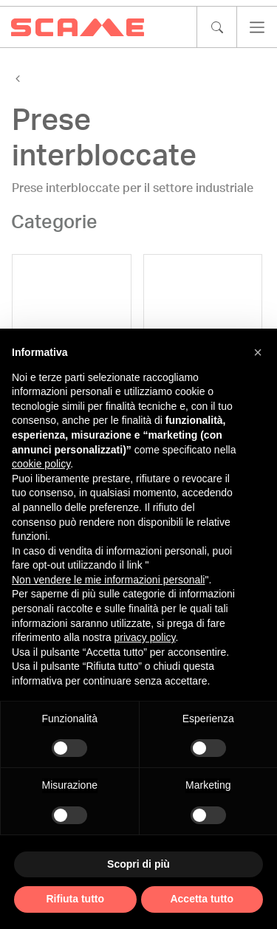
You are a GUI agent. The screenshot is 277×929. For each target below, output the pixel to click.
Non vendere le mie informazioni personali (108, 580)
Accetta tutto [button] (201, 899)
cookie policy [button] (41, 464)
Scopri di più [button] (138, 864)
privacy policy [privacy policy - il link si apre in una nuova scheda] (145, 637)
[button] (258, 352)
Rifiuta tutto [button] (75, 899)
